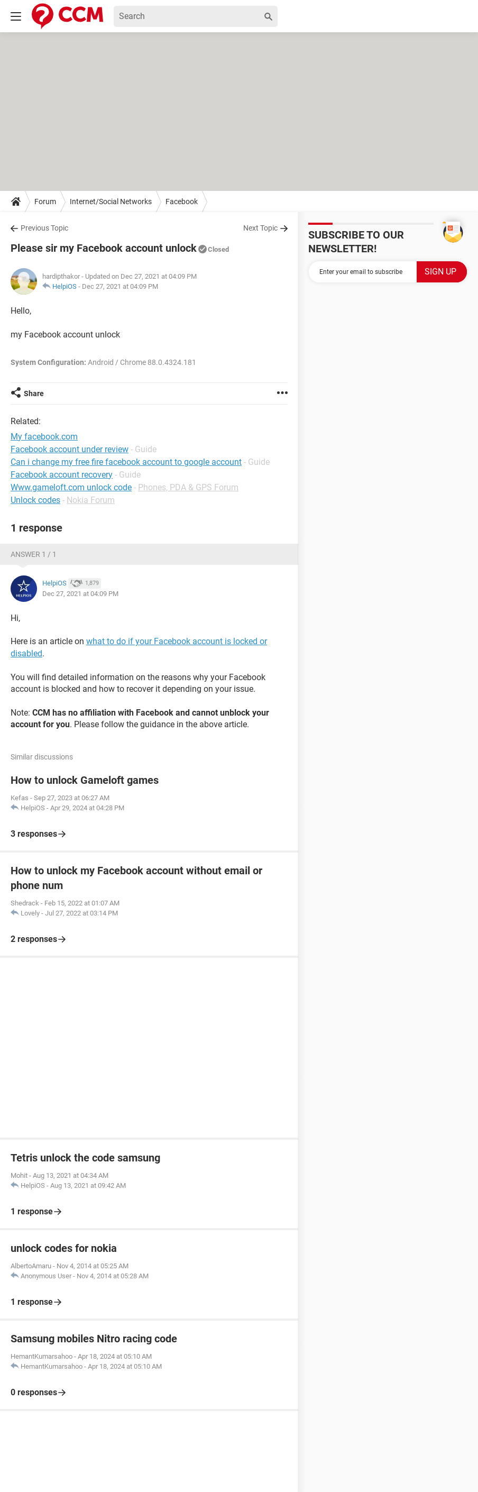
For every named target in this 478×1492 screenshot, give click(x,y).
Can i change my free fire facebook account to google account (126, 462)
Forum (45, 201)
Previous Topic (44, 228)
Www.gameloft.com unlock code (71, 487)
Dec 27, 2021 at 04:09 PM (120, 286)
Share (34, 393)
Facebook (182, 201)
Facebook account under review (69, 449)
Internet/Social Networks (111, 201)
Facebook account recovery (62, 475)
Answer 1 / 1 (34, 554)
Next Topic (260, 228)
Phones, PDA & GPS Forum (188, 487)
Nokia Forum (91, 500)
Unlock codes (35, 500)
